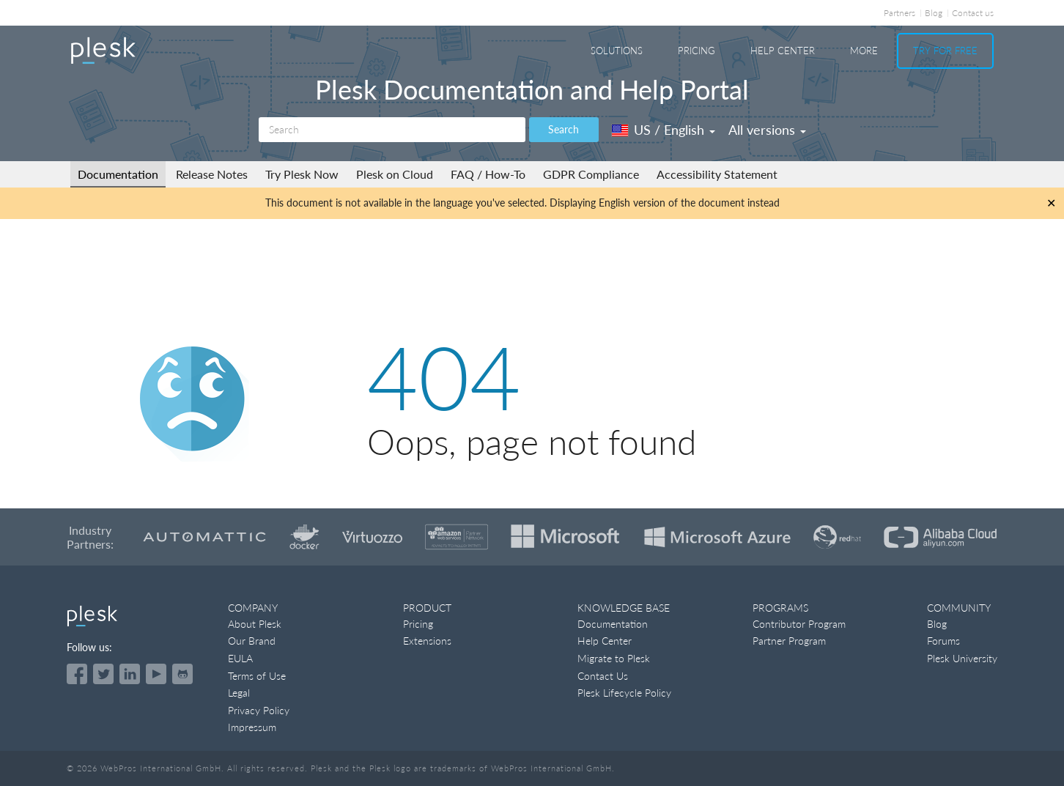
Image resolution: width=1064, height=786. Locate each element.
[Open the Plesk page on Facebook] (77, 674)
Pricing (696, 50)
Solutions (617, 50)
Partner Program (789, 640)
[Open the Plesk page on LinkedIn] (129, 674)
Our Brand (252, 640)
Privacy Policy (258, 710)
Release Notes (212, 174)
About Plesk (254, 624)
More (864, 50)
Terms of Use (257, 676)
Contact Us (602, 676)
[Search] (392, 129)
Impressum (252, 727)
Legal (239, 692)
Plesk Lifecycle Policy (624, 692)
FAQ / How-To (488, 174)
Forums (943, 640)
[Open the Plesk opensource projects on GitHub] (182, 674)
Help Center (782, 50)
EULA (240, 658)
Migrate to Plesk (613, 658)
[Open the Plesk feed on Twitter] (103, 674)
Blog (933, 12)
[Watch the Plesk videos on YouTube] (156, 674)
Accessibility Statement (717, 174)
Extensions (427, 640)
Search (563, 129)
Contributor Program (799, 624)
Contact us (973, 12)
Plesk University (962, 658)
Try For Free (945, 50)
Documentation (118, 174)
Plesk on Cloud (394, 174)
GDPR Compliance (591, 174)
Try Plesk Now (302, 174)
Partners (899, 12)
